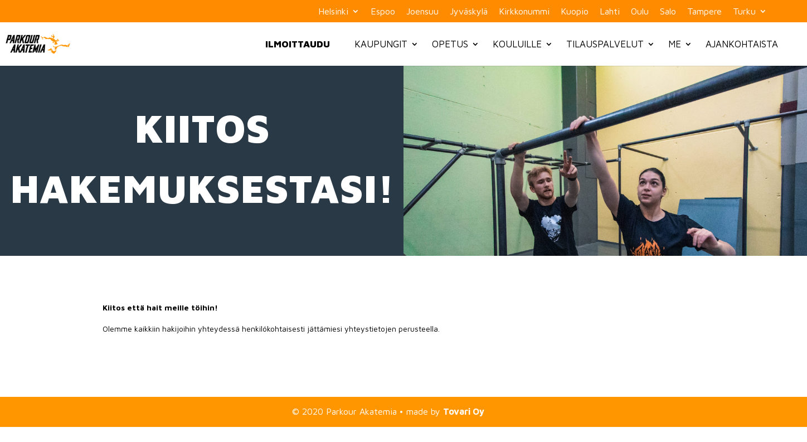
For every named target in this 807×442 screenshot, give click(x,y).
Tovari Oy (463, 411)
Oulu (640, 11)
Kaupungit (380, 44)
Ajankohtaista (742, 44)
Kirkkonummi (524, 11)
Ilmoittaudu (297, 44)
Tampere (704, 11)
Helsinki (333, 11)
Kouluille (517, 44)
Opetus (450, 44)
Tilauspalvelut (605, 44)
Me (674, 44)
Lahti (610, 11)
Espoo (383, 11)
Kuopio (575, 11)
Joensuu (422, 11)
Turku (744, 11)
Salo (668, 11)
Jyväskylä (469, 11)
